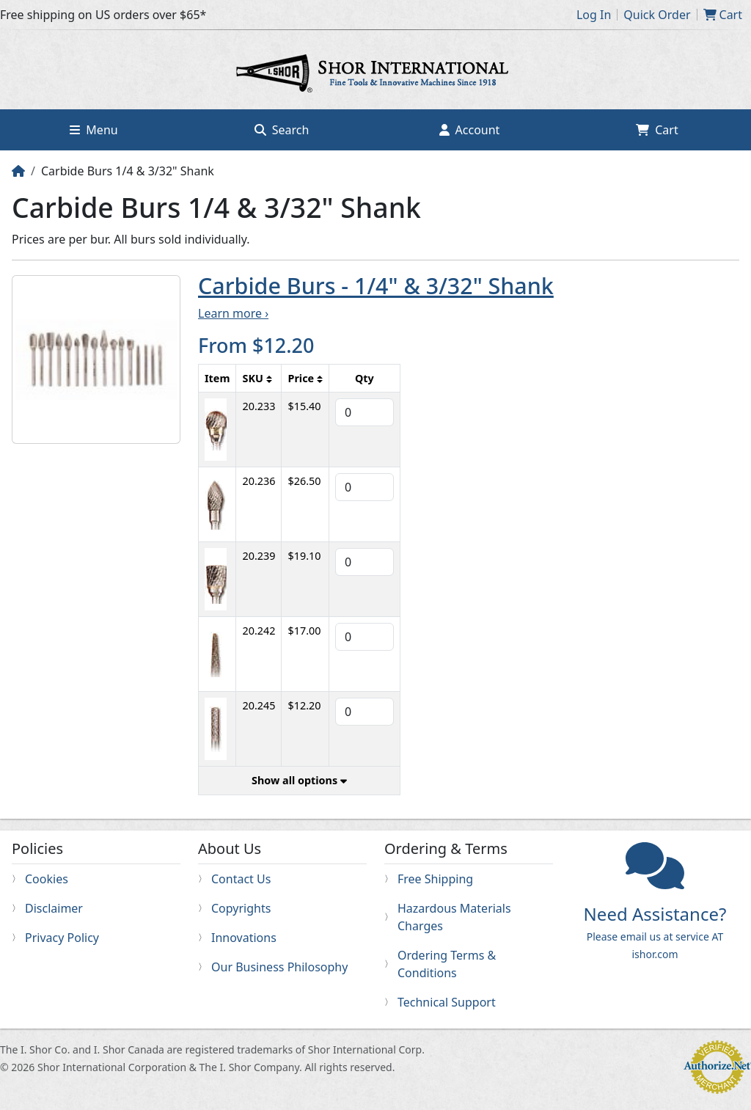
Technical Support (447, 1002)
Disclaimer (54, 908)
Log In (593, 15)
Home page (375, 76)
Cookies (46, 879)
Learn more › (233, 313)
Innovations (243, 938)
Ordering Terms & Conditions (447, 964)
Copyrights (241, 908)
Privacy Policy (62, 938)
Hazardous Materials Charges (454, 917)
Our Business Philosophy (279, 967)
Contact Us (241, 879)
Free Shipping (435, 879)
